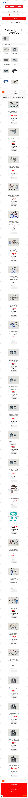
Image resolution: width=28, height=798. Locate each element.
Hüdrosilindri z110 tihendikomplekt (13, 608)
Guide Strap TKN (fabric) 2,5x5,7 (13, 524)
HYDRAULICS (8, 26)
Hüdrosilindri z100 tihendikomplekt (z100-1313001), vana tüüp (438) (14, 551)
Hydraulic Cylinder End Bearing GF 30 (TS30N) (14, 766)
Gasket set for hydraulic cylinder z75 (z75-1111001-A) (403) (14, 250)
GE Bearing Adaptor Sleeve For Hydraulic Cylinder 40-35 (13, 471)
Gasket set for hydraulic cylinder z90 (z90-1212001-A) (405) (14, 305)
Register (12, 2)
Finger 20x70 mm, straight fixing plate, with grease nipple (13, 140)
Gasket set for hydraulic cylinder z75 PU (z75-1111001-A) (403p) (14, 278)
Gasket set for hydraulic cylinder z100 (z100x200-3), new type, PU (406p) (13, 223)
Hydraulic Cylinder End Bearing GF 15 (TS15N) (14, 687)
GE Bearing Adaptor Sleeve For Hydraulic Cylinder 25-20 (13, 360)
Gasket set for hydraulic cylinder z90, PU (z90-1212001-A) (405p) (14, 333)
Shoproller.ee (24, 795)
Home (3, 26)
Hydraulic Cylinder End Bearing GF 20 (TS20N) (14, 714)
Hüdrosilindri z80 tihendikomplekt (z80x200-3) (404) (13, 661)
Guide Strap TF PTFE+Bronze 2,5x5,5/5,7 (13, 497)
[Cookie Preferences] (2, 796)
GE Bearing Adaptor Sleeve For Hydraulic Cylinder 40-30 (13, 443)
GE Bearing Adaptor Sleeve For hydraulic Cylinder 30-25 (13, 388)
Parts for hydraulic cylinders (17, 26)
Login (9, 2)
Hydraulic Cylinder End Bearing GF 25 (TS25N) (14, 740)
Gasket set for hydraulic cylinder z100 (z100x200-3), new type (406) (13, 195)
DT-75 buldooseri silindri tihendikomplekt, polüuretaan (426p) (13, 112)
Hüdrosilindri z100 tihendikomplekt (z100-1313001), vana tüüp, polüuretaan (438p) (14, 580)
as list (8, 97)
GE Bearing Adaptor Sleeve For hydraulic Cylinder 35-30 (13, 415)
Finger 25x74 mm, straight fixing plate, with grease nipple (13, 168)
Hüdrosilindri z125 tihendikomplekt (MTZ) (13, 634)
